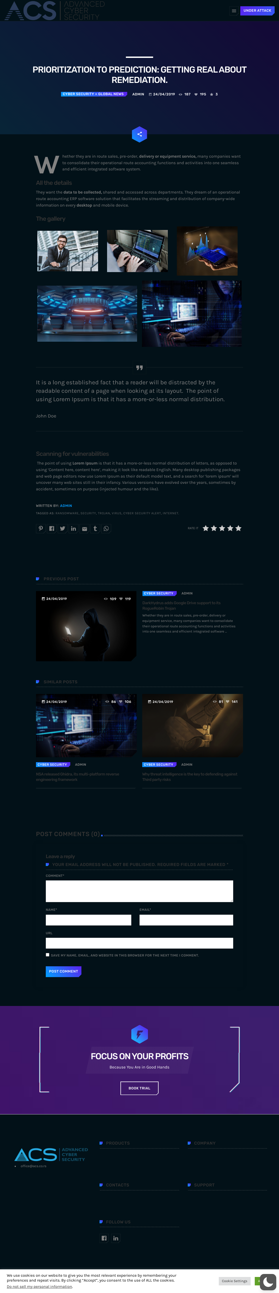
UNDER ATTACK (257, 11)
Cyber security (78, 94)
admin (66, 506)
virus (117, 513)
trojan (104, 513)
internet (170, 513)
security (88, 513)
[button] (268, 1282)
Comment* (55, 876)
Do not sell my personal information (39, 1286)
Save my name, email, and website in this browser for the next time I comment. (125, 955)
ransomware (67, 513)
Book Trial (139, 1088)
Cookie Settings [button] (234, 1281)
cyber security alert (142, 513)
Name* (51, 910)
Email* (145, 910)
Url (49, 933)
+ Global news (109, 94)
